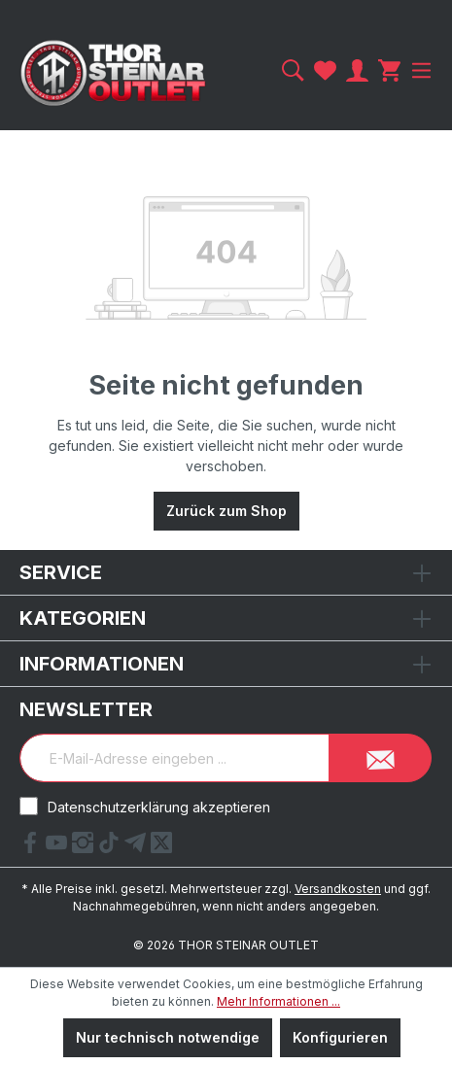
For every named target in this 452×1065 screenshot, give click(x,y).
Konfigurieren (340, 1037)
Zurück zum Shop (226, 510)
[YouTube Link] (59, 847)
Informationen (101, 663)
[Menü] (419, 70)
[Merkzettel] (325, 70)
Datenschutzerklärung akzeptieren (159, 807)
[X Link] (161, 847)
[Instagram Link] (85, 847)
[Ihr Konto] (357, 70)
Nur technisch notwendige (168, 1037)
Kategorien (82, 618)
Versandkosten (338, 888)
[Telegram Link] (137, 847)
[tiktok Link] (111, 847)
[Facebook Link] (32, 847)
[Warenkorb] (389, 70)
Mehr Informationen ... (278, 1001)
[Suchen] (293, 70)
